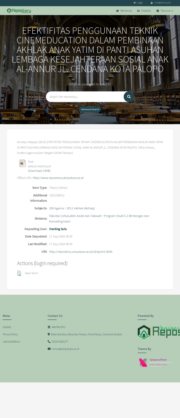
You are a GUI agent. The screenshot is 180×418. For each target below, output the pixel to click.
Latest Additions (11, 341)
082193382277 (58, 341)
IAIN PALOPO (56, 327)
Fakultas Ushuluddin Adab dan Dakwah (75, 216)
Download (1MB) (39, 171)
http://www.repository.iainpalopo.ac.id (58, 178)
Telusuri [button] (165, 11)
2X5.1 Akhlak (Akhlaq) (81, 208)
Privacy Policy (10, 334)
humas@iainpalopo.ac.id (63, 349)
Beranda (124, 11)
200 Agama (56, 208)
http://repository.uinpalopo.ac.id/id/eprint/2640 (80, 252)
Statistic (144, 11)
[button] (19, 273)
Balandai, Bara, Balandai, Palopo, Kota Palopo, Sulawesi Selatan (85, 334)
